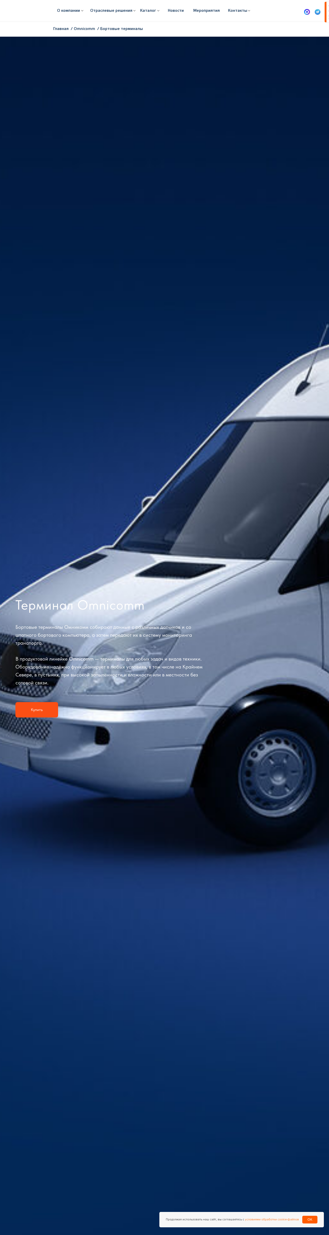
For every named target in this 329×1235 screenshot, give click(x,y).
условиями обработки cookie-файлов (271, 1219)
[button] (111, 11)
